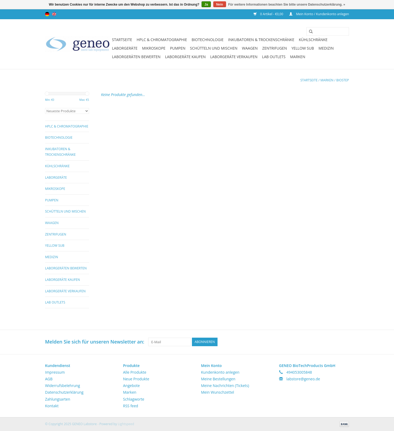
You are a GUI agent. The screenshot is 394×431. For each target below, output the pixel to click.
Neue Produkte (136, 378)
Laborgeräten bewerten (136, 56)
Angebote (131, 385)
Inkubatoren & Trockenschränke (261, 39)
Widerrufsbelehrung (62, 385)
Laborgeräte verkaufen (234, 56)
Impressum (55, 372)
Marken (297, 56)
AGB (49, 378)
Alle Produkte (134, 372)
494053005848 (299, 372)
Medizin (326, 48)
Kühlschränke (313, 39)
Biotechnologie (208, 39)
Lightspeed (126, 424)
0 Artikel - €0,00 (269, 14)
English (54, 14)
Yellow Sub (302, 48)
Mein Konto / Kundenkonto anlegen (319, 14)
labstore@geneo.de (303, 378)
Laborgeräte (125, 48)
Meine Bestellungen (218, 378)
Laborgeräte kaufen (185, 56)
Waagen (250, 48)
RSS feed (130, 405)
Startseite (122, 39)
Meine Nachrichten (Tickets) (225, 385)
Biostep (342, 80)
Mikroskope (154, 48)
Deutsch (47, 14)
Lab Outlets (274, 56)
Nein (219, 4)
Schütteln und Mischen (214, 48)
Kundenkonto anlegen (220, 372)
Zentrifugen (274, 48)
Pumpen (178, 48)
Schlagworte (133, 399)
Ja (206, 4)
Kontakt (52, 405)
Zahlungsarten (57, 399)
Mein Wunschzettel (217, 392)
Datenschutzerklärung (64, 392)
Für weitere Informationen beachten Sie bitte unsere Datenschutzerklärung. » (286, 4)
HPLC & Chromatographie (161, 39)
